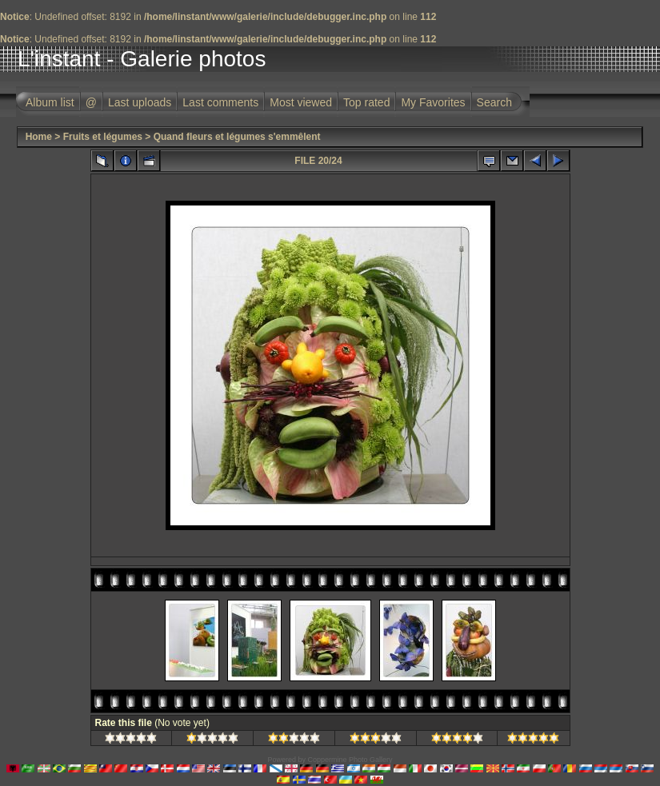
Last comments (220, 102)
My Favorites (433, 102)
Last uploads (139, 102)
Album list (50, 102)
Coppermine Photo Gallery (349, 760)
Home (39, 136)
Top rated (366, 102)
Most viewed (301, 102)
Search (494, 102)
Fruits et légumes (102, 136)
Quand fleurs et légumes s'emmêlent (237, 136)
